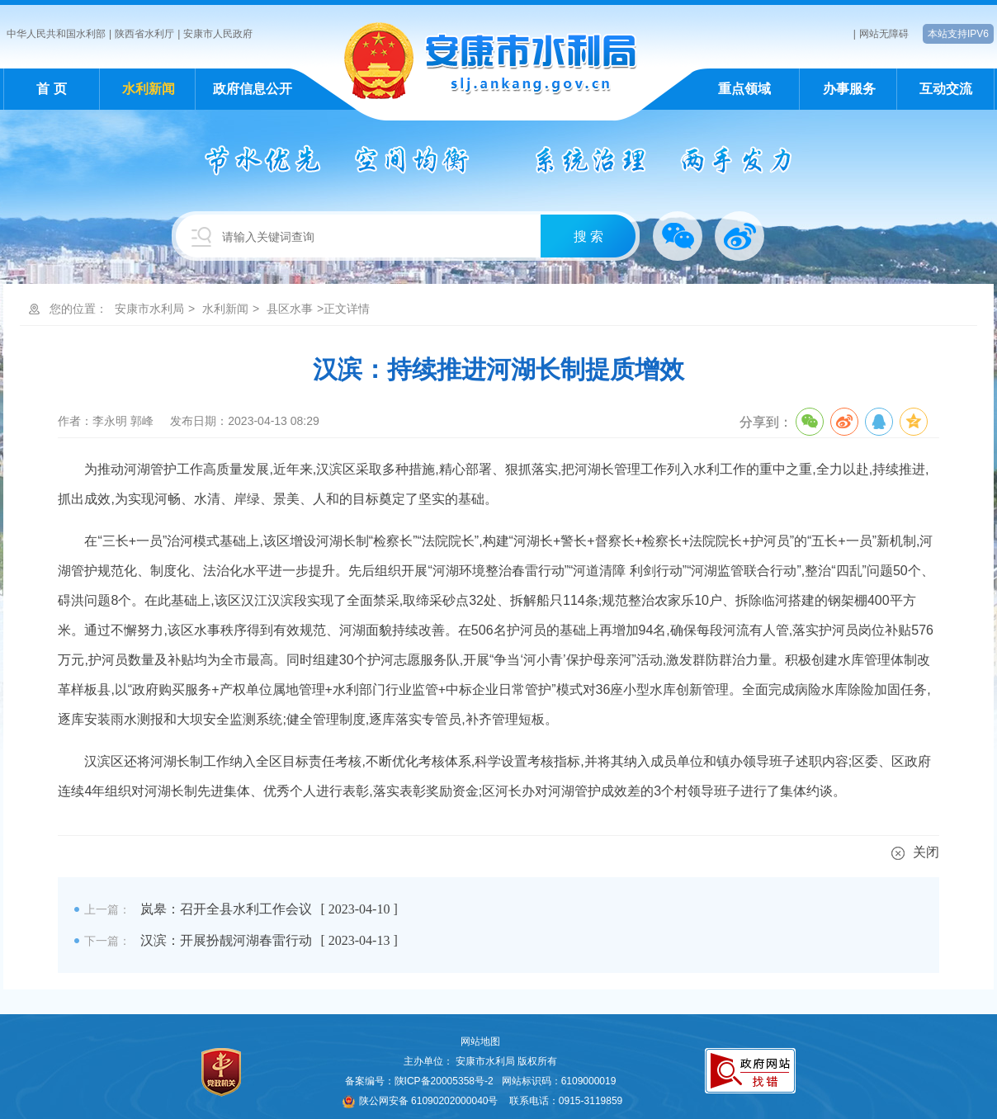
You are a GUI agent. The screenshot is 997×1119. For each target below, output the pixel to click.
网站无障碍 (884, 34)
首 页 (51, 89)
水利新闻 (148, 89)
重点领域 (744, 89)
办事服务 (849, 89)
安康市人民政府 (218, 34)
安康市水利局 (149, 308)
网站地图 (480, 1041)
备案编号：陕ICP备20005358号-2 (419, 1081)
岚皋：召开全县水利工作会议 (226, 909)
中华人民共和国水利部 (56, 34)
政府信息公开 (252, 89)
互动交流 (945, 89)
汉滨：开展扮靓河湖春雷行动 (226, 940)
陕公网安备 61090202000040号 (420, 1101)
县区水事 (290, 308)
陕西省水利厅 (144, 34)
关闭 (915, 852)
